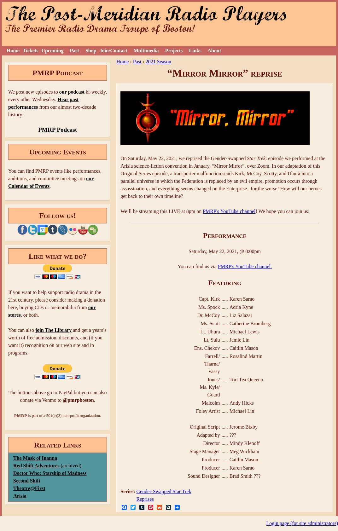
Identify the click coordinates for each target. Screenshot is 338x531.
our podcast (71, 92)
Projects (174, 50)
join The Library (53, 330)
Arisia (19, 496)
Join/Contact (113, 50)
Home (13, 50)
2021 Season (158, 61)
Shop (90, 50)
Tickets (30, 50)
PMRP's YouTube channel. (245, 266)
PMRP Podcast (57, 129)
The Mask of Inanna (35, 458)
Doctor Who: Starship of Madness (49, 473)
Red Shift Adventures (36, 465)
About (214, 50)
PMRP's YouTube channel (229, 211)
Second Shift (26, 480)
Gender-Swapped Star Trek (164, 491)
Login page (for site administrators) (302, 523)
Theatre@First (29, 488)
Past (74, 50)
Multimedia (146, 50)
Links (195, 50)
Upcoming (52, 50)
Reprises (145, 499)
